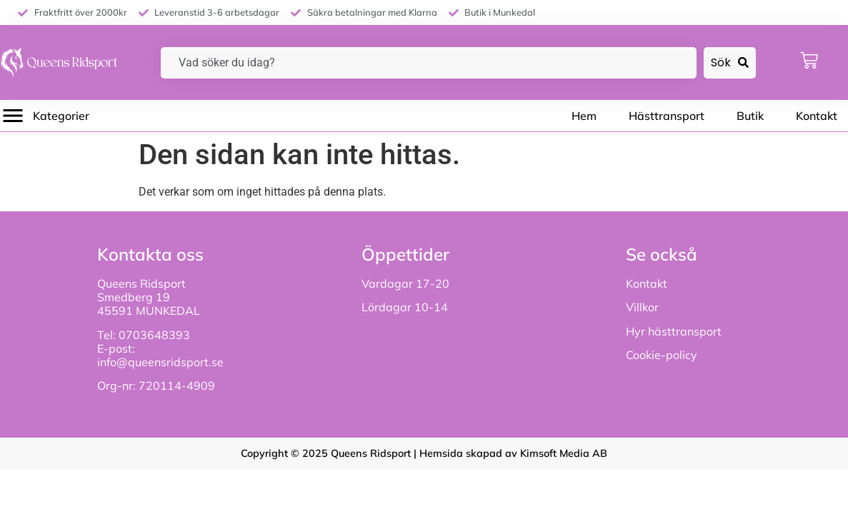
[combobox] (429, 63)
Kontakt (646, 283)
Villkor (642, 307)
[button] (44, 115)
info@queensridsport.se (160, 362)
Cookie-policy (661, 355)
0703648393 (156, 335)
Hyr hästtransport (674, 331)
